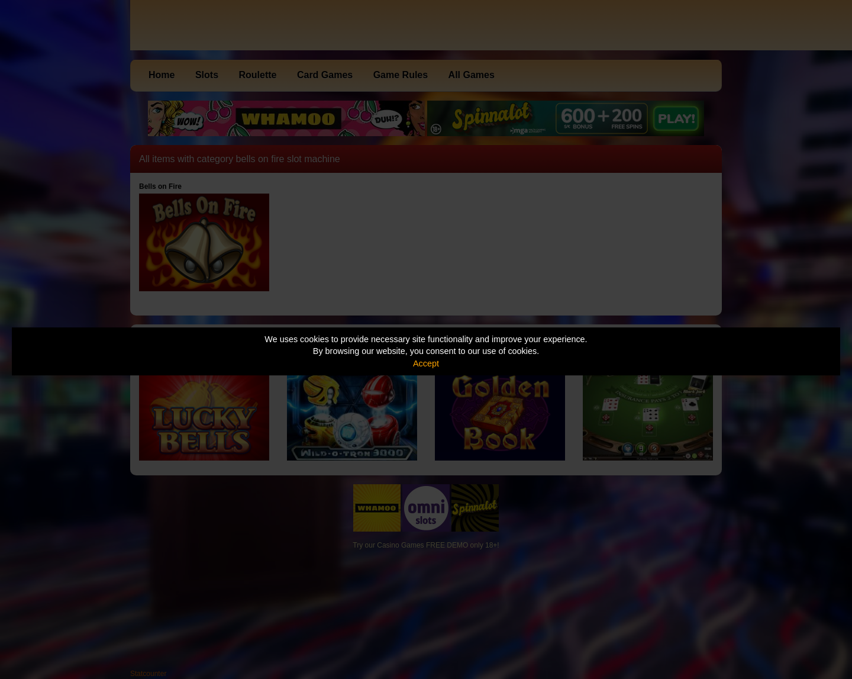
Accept (426, 363)
